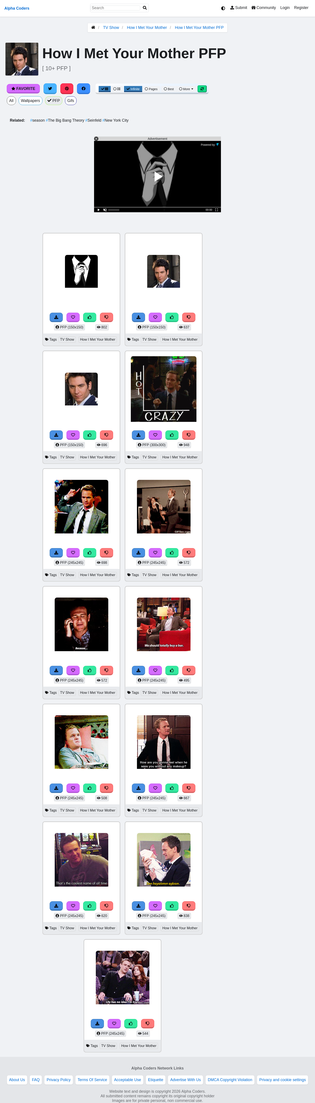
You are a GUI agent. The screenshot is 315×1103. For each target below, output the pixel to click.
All (11, 100)
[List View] (117, 89)
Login (285, 7)
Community (264, 7)
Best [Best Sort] (169, 89)
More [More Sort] (186, 89)
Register (301, 7)
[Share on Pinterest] (67, 88)
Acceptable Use (127, 1080)
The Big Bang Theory (65, 120)
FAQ (36, 1080)
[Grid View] (105, 89)
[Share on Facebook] (83, 88)
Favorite (23, 88)
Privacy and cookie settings (282, 1080)
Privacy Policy (59, 1080)
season (38, 120)
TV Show (111, 27)
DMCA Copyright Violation (230, 1080)
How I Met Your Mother (147, 27)
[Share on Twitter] (50, 88)
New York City (115, 120)
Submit (238, 7)
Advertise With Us (185, 1080)
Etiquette (155, 1080)
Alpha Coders (16, 8)
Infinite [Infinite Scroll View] (133, 89)
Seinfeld (93, 120)
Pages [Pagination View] (151, 89)
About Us (17, 1080)
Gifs (70, 100)
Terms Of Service (92, 1080)
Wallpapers (30, 100)
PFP (53, 100)
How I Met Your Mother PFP (199, 27)
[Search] (145, 8)
